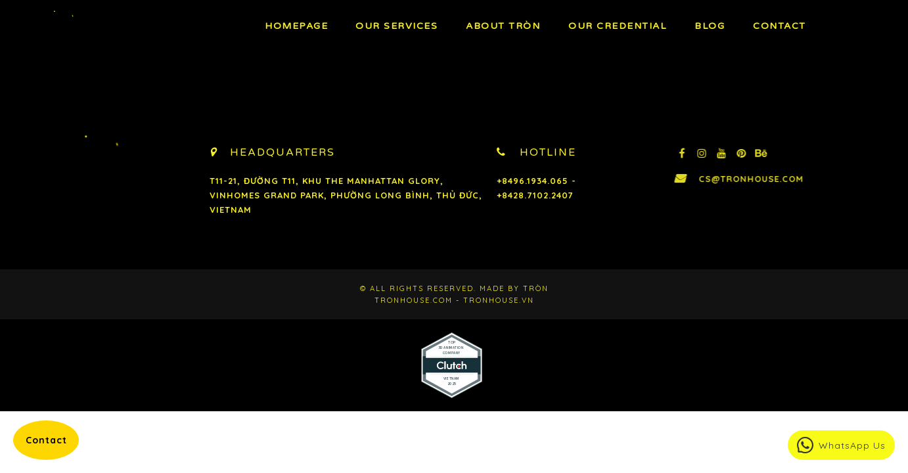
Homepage (296, 26)
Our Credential (617, 26)
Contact (779, 26)
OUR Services (396, 26)
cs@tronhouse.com (783, 178)
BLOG (709, 26)
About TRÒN (503, 26)
